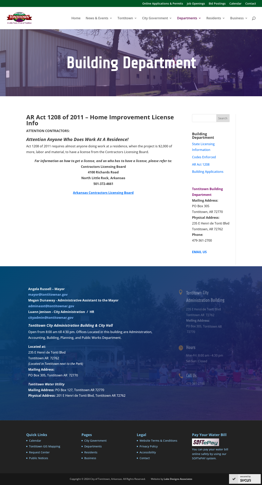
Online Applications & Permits (162, 3)
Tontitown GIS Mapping (44, 446)
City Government (155, 18)
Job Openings (196, 3)
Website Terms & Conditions (158, 440)
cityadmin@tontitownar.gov (50, 317)
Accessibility (148, 452)
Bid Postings (217, 3)
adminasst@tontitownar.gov (51, 306)
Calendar (235, 3)
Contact (250, 3)
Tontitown (125, 18)
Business (237, 18)
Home (76, 18)
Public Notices (38, 458)
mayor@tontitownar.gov (48, 294)
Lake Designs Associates (178, 479)
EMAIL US (199, 252)
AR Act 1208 (201, 164)
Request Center (39, 452)
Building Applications (207, 171)
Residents (213, 18)
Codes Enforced (204, 157)
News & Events (97, 18)
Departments (187, 18)
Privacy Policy (149, 446)
